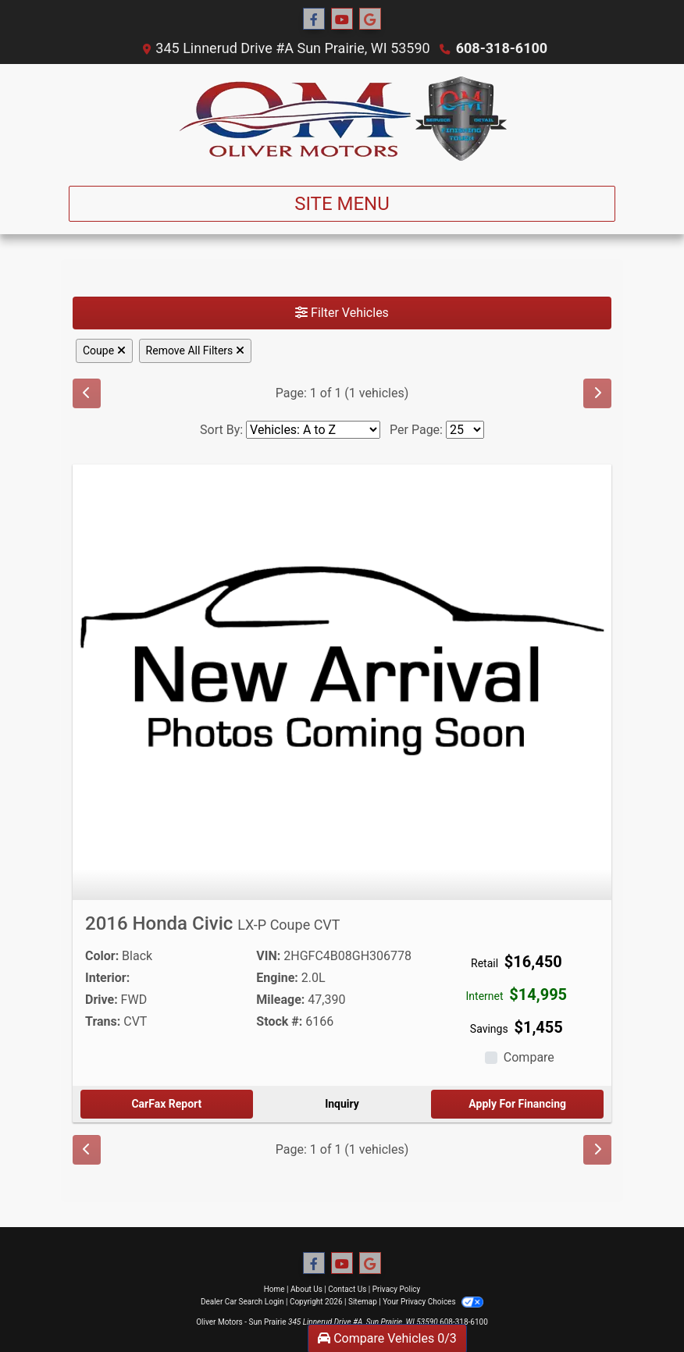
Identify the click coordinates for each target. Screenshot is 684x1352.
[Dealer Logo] (342, 118)
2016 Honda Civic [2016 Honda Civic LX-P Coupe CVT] (212, 923)
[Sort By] (313, 430)
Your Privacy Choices (433, 1301)
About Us (306, 1289)
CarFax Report (166, 1104)
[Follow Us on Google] (370, 19)
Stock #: (279, 1021)
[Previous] (87, 393)
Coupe (104, 350)
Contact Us (347, 1289)
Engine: (276, 977)
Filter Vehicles (342, 312)
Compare (529, 1057)
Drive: (101, 999)
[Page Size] (465, 430)
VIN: (268, 955)
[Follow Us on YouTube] (342, 19)
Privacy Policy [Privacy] (396, 1289)
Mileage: (280, 999)
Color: (102, 955)
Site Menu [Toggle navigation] (342, 204)
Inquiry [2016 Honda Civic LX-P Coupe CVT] (342, 1104)
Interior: (107, 977)
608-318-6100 (501, 48)
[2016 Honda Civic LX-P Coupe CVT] (342, 665)
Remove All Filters (195, 350)
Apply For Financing (517, 1104)
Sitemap (362, 1301)
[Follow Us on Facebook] (314, 19)
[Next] (597, 393)
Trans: (102, 1021)
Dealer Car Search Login (242, 1301)
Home (274, 1289)
